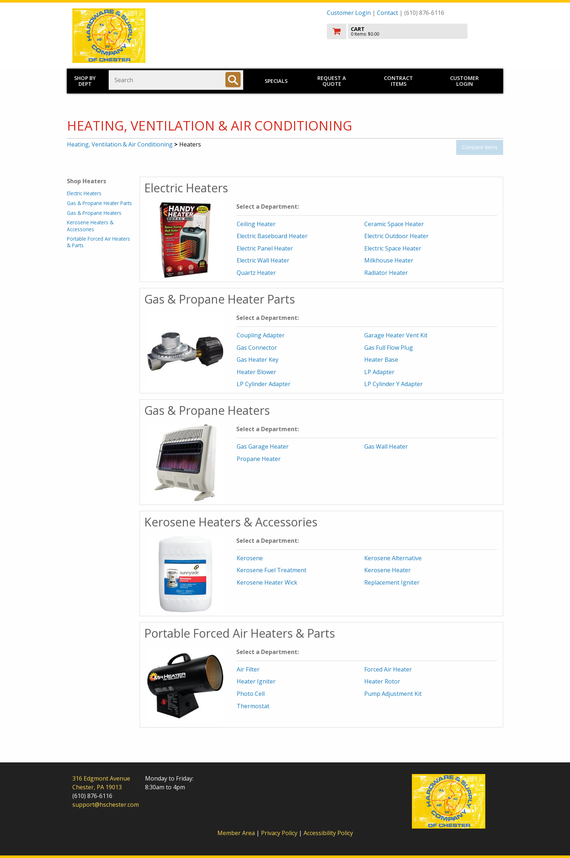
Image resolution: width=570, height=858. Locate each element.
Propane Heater (259, 459)
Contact (387, 13)
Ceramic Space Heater (394, 224)
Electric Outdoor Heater (396, 236)
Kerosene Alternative (393, 558)
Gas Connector (257, 348)
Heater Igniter (256, 681)
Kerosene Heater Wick (267, 582)
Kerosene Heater (387, 570)
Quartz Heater (256, 273)
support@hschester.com (105, 805)
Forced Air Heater (388, 669)
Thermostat (253, 706)
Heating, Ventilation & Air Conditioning (120, 144)
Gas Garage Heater (263, 446)
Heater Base (381, 360)
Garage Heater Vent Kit (396, 335)
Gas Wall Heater (386, 446)
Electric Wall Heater (263, 260)
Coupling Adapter (261, 335)
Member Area (236, 833)
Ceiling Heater (256, 224)
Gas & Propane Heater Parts (99, 203)
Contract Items (398, 81)
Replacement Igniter (392, 582)
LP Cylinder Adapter (263, 384)
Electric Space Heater (392, 248)
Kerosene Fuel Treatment (271, 570)
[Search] (233, 79)
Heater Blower (256, 372)
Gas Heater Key (257, 360)
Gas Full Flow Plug (388, 348)
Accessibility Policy (328, 833)
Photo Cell (251, 694)
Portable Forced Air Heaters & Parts (98, 242)
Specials (276, 80)
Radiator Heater (386, 273)
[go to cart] (412, 31)
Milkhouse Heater (388, 260)
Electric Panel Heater (265, 248)
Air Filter (248, 669)
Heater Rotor (382, 681)
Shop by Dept (85, 81)
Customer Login (349, 13)
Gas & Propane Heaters (94, 212)
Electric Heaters (84, 193)
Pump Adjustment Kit (393, 694)
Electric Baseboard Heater (272, 236)
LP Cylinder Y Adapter (393, 384)
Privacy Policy (280, 833)
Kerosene (250, 558)
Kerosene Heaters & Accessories (90, 225)
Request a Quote (331, 81)
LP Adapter (379, 372)
